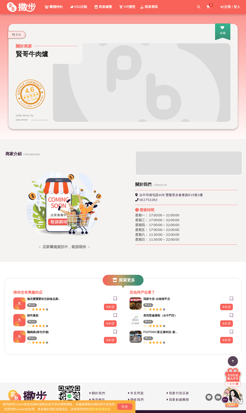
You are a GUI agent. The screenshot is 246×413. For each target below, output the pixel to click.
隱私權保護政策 (99, 409)
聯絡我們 (136, 400)
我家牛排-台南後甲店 (156, 299)
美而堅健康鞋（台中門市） (160, 315)
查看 (110, 307)
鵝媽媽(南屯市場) (38, 332)
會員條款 (97, 400)
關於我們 (97, 393)
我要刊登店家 (177, 393)
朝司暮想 (32, 315)
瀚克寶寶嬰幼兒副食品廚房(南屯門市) (44, 299)
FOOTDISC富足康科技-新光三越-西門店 (160, 332)
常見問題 (136, 393)
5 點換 (232, 384)
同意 (124, 407)
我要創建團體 (177, 400)
